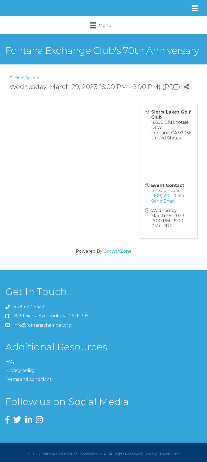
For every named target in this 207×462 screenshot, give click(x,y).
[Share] (186, 87)
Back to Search (24, 78)
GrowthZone (118, 251)
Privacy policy (20, 370)
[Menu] (195, 8)
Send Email (163, 201)
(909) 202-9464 (167, 195)
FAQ (10, 361)
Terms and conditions (28, 379)
